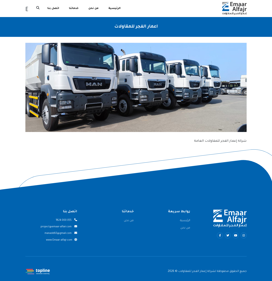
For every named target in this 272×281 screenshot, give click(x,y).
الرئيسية (114, 8)
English (26, 8)
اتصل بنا (53, 8)
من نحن (93, 8)
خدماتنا (74, 8)
